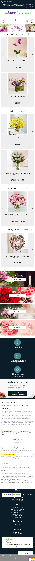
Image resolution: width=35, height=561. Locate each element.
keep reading (25, 405)
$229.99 (17, 263)
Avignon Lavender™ (17, 96)
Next (32, 54)
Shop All (25, 34)
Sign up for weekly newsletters (17, 393)
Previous (2, 54)
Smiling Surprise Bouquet (17, 138)
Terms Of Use (7, 558)
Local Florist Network (26, 558)
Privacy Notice (16, 558)
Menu (3, 22)
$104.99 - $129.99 (17, 221)
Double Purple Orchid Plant (17, 61)
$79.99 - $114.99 (17, 180)
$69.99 (17, 103)
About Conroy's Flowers (8, 402)
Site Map (17, 560)
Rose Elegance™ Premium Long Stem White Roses (17, 174)
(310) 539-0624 (8, 2)
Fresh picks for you (17, 385)
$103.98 (17, 67)
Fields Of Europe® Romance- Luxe (17, 215)
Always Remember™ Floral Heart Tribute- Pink (17, 257)
